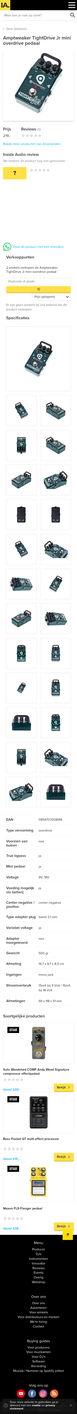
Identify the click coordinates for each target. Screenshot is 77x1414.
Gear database (16, 29)
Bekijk (61, 1087)
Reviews (38, 1268)
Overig (38, 1277)
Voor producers (38, 1347)
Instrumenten (38, 1259)
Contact (38, 1326)
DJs (38, 1254)
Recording (38, 1366)
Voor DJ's (38, 1357)
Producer (38, 1249)
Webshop (38, 1282)
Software (38, 1361)
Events (38, 1273)
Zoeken (73, 15)
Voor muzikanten (38, 1352)
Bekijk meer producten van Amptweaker (32, 144)
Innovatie (38, 1263)
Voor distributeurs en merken (38, 1317)
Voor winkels (38, 1312)
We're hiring (38, 1322)
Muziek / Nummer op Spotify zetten (38, 1371)
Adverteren (38, 1308)
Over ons (38, 1303)
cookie (36, 1405)
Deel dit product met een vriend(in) (38, 247)
